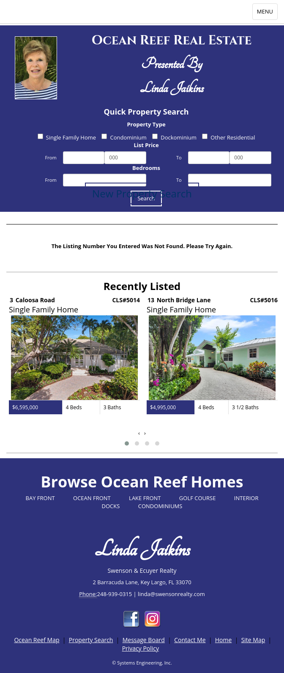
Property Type (146, 124)
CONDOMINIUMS (160, 506)
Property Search (91, 640)
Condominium (123, 137)
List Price (146, 145)
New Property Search (142, 193)
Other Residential (228, 137)
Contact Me (189, 640)
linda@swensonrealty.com (171, 594)
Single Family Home (67, 137)
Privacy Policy (140, 648)
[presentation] (139, 433)
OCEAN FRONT (92, 498)
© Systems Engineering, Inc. (142, 662)
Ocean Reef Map (36, 640)
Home (223, 640)
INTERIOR (246, 498)
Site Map (253, 640)
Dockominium (174, 137)
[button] (127, 443)
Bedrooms (146, 168)
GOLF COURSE (197, 498)
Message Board (144, 640)
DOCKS (111, 506)
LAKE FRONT (145, 498)
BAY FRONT (40, 498)
